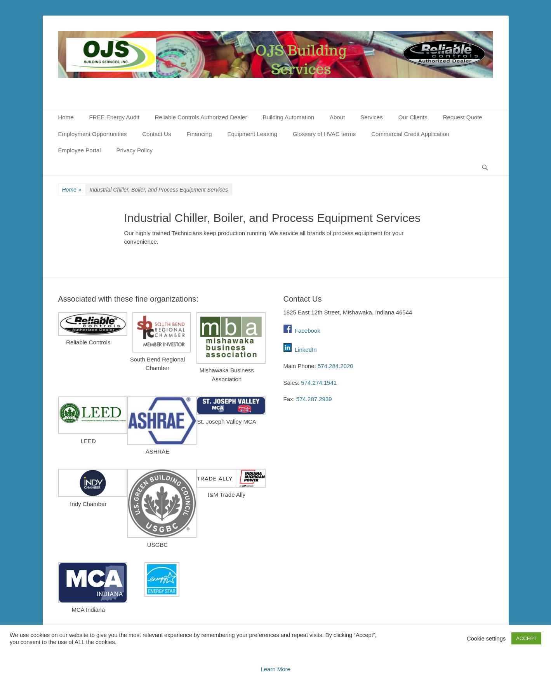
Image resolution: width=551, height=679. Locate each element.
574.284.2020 (335, 366)
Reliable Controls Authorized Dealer (201, 117)
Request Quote (462, 117)
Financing (199, 134)
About (337, 117)
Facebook (301, 330)
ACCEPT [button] (526, 638)
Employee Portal (79, 150)
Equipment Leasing (252, 134)
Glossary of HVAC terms (324, 134)
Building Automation (288, 117)
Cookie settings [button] (486, 638)
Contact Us (156, 134)
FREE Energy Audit (114, 117)
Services (371, 117)
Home (66, 117)
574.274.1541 (319, 382)
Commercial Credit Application (410, 134)
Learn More (275, 669)
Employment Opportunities (92, 134)
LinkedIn (306, 349)
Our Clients (413, 117)
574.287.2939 (314, 399)
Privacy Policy (134, 150)
